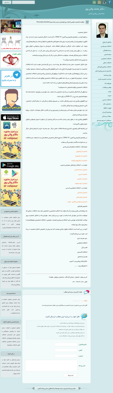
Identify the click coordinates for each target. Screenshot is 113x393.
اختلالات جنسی (106, 99)
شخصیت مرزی (82, 174)
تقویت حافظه (107, 107)
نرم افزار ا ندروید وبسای (104, 120)
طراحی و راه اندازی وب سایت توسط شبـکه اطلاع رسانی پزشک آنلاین (56, 388)
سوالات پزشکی (106, 116)
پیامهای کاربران (106, 112)
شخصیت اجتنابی (82, 192)
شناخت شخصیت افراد (104, 79)
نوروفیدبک (107, 83)
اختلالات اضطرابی (106, 58)
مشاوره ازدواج (107, 42)
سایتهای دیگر (107, 103)
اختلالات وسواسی (106, 46)
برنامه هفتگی (107, 50)
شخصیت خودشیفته (81, 183)
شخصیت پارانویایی (81, 151)
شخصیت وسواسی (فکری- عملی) (77, 201)
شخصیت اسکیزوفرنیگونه (79, 160)
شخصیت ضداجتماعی (80, 169)
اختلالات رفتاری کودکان (104, 66)
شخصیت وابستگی (81, 197)
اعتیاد (109, 95)
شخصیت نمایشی (82, 178)
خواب (109, 91)
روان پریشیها (107, 75)
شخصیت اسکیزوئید (81, 155)
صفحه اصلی (107, 54)
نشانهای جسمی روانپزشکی (103, 70)
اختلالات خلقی (107, 62)
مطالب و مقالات (106, 87)
